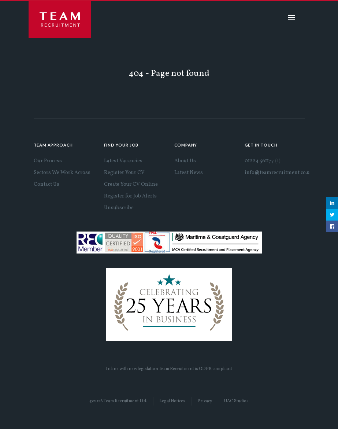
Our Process (48, 161)
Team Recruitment (60, 19)
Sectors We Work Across (62, 172)
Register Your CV (124, 172)
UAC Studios (236, 401)
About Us (185, 161)
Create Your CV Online (131, 184)
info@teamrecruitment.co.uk (279, 172)
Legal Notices (172, 401)
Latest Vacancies (123, 161)
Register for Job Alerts (130, 196)
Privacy (204, 401)
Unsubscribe (119, 207)
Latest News (188, 172)
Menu (291, 18)
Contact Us (46, 184)
